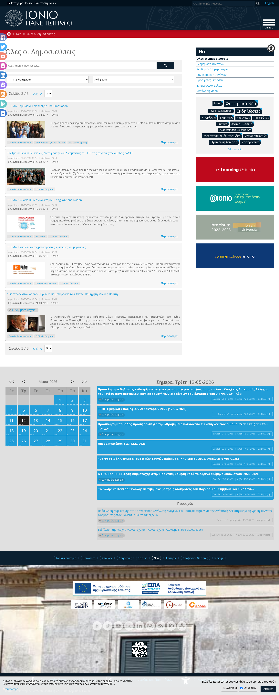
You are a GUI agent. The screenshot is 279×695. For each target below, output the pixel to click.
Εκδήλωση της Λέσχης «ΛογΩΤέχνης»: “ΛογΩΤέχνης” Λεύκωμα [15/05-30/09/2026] (150, 529)
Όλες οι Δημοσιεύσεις (41, 34)
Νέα (18, 34)
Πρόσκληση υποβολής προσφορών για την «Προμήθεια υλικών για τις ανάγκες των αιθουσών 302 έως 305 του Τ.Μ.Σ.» (183, 426)
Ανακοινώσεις (242, 124)
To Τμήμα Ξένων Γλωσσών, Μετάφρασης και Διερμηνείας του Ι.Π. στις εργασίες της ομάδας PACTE (70, 153)
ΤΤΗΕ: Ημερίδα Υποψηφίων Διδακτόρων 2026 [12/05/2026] (142, 409)
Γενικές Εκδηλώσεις (46, 283)
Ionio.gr (218, 558)
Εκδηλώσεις (249, 111)
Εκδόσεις (40, 236)
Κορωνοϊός (244, 117)
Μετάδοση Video (207, 91)
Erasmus (227, 117)
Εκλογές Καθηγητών (256, 135)
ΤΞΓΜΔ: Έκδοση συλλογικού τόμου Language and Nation (44, 200)
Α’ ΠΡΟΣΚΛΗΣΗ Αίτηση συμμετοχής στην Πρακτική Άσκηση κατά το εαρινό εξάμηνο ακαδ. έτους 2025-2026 (178, 474)
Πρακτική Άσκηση (225, 142)
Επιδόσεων (250, 688)
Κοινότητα (89, 558)
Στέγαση (223, 124)
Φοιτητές (170, 558)
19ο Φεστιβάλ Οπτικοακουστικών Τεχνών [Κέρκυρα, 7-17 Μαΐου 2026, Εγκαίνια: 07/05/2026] (168, 459)
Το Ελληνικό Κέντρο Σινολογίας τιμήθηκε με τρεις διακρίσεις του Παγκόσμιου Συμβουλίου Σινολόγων (176, 489)
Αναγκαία (231, 688)
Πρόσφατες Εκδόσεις (209, 80)
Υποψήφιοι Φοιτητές (195, 558)
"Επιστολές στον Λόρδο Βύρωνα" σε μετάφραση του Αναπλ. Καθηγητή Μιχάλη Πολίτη (62, 294)
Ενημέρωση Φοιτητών (210, 64)
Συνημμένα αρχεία (24, 310)
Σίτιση (218, 103)
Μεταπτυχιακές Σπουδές (222, 135)
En (269, 3)
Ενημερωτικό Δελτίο (209, 85)
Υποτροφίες (251, 142)
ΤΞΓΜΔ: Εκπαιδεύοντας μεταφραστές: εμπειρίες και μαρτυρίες (46, 247)
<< (35, 94)
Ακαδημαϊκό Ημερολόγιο (212, 69)
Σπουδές (107, 558)
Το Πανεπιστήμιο (66, 558)
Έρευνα (142, 558)
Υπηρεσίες (125, 558)
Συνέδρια (209, 117)
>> (84, 381)
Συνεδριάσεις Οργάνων (211, 75)
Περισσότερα (169, 142)
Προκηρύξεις (262, 117)
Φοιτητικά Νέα (241, 103)
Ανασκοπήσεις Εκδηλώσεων (50, 142)
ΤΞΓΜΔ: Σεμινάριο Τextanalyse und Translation (37, 106)
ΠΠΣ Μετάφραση (78, 142)
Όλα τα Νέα (235, 149)
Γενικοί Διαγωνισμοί (222, 110)
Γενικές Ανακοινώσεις (20, 142)
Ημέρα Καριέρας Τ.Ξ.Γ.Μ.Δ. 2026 (122, 443)
